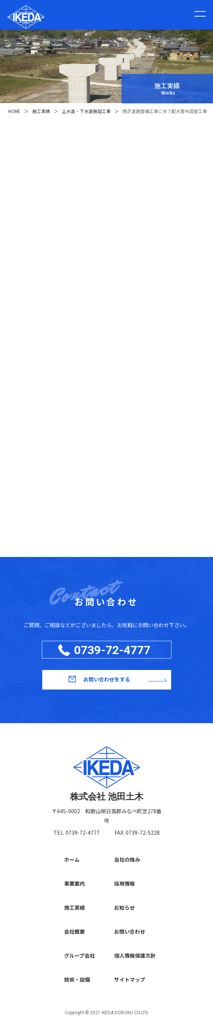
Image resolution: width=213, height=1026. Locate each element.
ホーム (72, 859)
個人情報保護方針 (135, 955)
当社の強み (127, 859)
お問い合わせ (129, 931)
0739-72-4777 (112, 650)
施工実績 (74, 907)
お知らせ (124, 907)
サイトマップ (129, 979)
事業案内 (74, 883)
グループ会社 (79, 955)
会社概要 (74, 931)
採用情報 (124, 883)
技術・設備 (77, 979)
